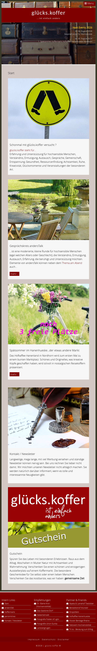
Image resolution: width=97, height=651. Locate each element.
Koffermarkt (9, 612)
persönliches (9, 616)
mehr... (14, 274)
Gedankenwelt (43, 615)
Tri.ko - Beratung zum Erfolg (81, 629)
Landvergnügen (43, 628)
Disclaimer (63, 639)
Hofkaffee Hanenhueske (79, 616)
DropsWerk (74, 612)
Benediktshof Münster (78, 607)
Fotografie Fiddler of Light (48, 619)
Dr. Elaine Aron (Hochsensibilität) (44, 605)
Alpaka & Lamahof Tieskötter (81, 603)
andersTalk (9, 607)
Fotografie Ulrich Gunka (47, 623)
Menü (89, 3)
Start (6, 603)
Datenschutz (48, 639)
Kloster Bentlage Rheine (79, 620)
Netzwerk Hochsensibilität (80, 625)
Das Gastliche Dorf (45, 610)
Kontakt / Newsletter (13, 620)
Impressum (34, 639)
